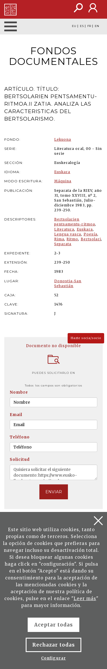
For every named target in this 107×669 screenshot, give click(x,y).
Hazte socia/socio (86, 338)
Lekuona (62, 139)
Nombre (19, 392)
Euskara (62, 172)
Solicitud (20, 459)
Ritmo (72, 239)
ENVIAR (53, 491)
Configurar (53, 658)
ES (82, 26)
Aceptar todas (53, 625)
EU (74, 26)
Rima (59, 239)
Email (16, 414)
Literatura (64, 229)
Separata (62, 244)
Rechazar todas (53, 645)
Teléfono (20, 437)
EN (97, 26)
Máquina (62, 181)
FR (89, 26)
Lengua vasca (67, 234)
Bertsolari (91, 239)
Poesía (90, 234)
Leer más (85, 598)
